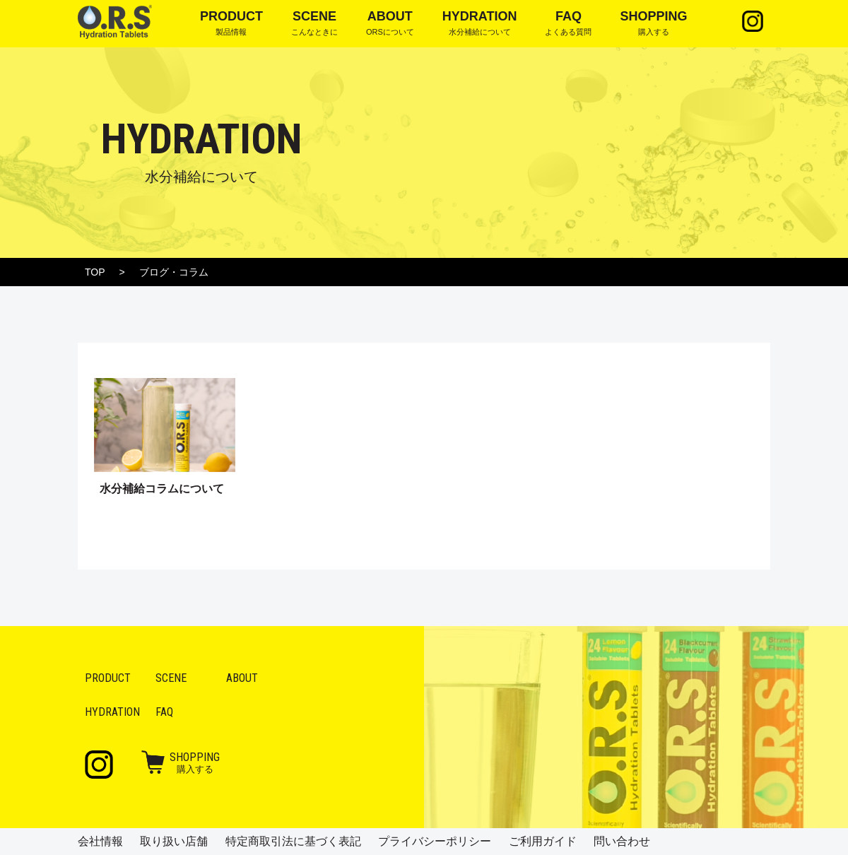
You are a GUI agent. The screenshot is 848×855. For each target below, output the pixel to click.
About (242, 678)
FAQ (164, 712)
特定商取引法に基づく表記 (293, 841)
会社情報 (100, 841)
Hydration (112, 712)
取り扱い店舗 (174, 841)
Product (108, 678)
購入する (195, 762)
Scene (171, 678)
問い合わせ (622, 841)
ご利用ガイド (543, 841)
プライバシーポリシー (434, 841)
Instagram (752, 21)
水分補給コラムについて (162, 489)
